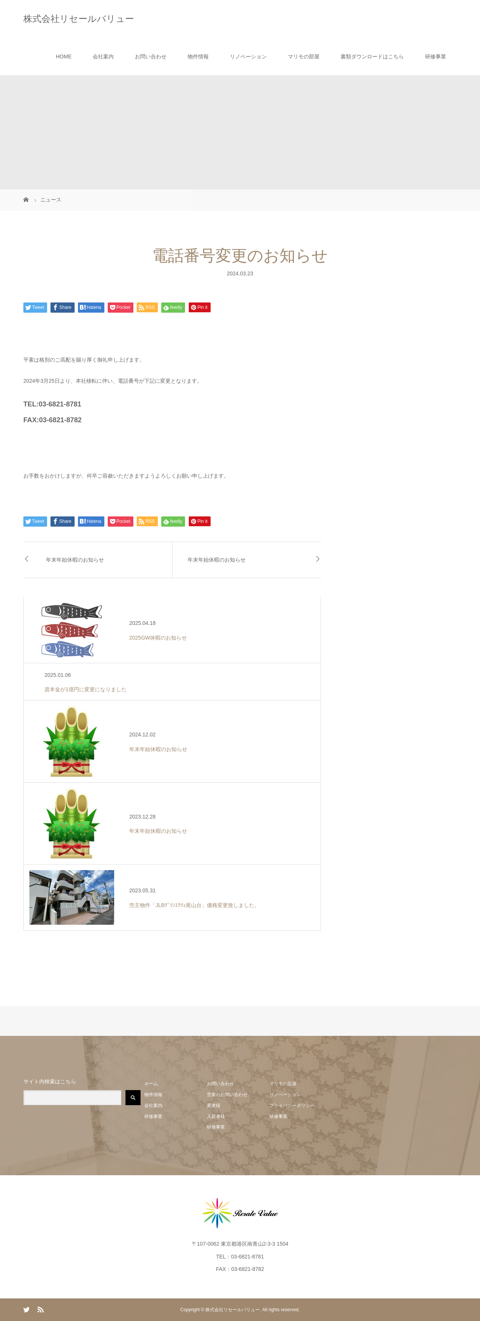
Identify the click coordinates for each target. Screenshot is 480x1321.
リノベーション (248, 56)
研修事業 (435, 56)
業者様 (213, 1105)
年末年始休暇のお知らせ (75, 560)
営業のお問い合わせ (227, 1094)
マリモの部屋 (303, 56)
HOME (64, 56)
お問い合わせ (151, 56)
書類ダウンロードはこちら (372, 56)
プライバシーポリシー (292, 1105)
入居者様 (216, 1116)
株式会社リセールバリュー (78, 19)
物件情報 (198, 56)
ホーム (151, 1083)
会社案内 (103, 56)
